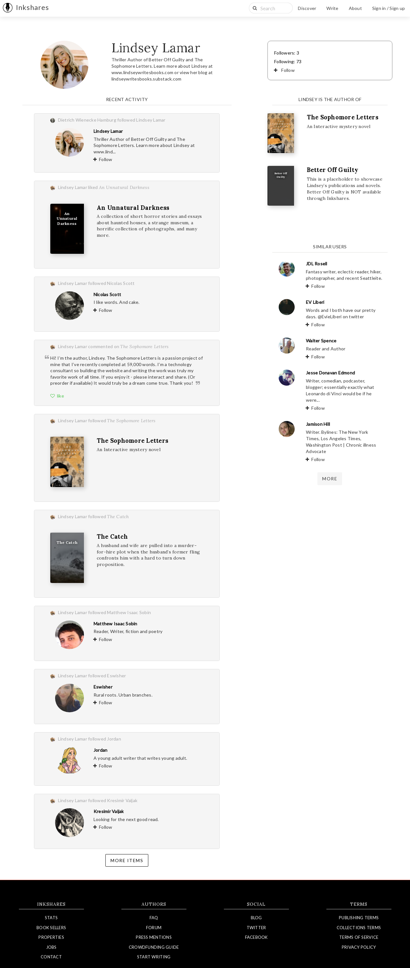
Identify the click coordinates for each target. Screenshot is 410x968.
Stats (51, 917)
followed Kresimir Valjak (112, 800)
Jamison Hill (318, 424)
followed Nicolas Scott (111, 283)
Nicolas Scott (107, 294)
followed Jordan (104, 738)
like (57, 395)
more (329, 478)
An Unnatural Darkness (133, 207)
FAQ (154, 917)
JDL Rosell (316, 263)
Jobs (51, 947)
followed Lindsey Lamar (141, 120)
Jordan (101, 750)
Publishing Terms (359, 917)
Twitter (256, 927)
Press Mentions (154, 937)
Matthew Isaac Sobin (115, 623)
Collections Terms (359, 927)
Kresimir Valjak (109, 811)
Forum (153, 927)
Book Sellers (51, 927)
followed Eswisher (107, 675)
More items (127, 860)
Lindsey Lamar (108, 131)
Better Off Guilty (332, 170)
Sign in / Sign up (388, 8)
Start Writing (153, 956)
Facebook (256, 937)
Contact (51, 956)
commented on (128, 346)
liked (118, 187)
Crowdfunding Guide (154, 947)
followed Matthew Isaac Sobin (119, 612)
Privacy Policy (359, 947)
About (355, 8)
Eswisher (103, 687)
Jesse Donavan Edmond (330, 372)
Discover (307, 8)
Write (332, 8)
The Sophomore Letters (132, 440)
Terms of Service (358, 937)
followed (122, 420)
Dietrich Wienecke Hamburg (87, 120)
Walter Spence (321, 340)
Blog (256, 917)
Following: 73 (287, 61)
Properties (51, 937)
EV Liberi (315, 302)
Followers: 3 (286, 53)
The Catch (112, 536)
